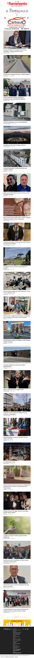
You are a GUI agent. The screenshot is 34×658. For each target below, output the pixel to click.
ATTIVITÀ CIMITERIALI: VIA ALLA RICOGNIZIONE (15, 122)
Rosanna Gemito (6, 100)
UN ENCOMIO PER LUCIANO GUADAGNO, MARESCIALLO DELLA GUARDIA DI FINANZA (14, 98)
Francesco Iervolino (6, 415)
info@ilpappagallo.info (17, 652)
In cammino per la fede (9, 462)
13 (13, 617)
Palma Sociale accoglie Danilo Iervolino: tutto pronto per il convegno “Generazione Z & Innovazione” (16, 316)
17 (22, 617)
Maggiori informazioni (9, 656)
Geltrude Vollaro (6, 269)
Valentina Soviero (6, 245)
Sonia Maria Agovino (7, 123)
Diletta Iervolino (6, 52)
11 (9, 617)
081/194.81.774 (16, 650)
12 (11, 617)
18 (24, 617)
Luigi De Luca (5, 294)
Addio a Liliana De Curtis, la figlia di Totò (13, 389)
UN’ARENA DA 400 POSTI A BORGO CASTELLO (14, 145)
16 (20, 617)
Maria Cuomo (5, 75)
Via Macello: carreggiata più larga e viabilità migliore (16, 74)
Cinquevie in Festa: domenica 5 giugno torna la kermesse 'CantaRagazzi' (15, 413)
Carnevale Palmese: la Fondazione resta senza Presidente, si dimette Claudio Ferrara (14, 50)
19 (26, 617)
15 (18, 617)
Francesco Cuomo (6, 146)
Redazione (5, 318)
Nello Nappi (5, 368)
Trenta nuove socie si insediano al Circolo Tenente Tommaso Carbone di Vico (15, 561)
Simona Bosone (6, 612)
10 (7, 617)
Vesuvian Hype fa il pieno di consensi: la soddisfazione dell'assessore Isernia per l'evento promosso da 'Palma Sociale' (17, 486)
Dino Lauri (5, 171)
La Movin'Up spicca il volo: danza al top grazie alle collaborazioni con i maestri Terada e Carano (15, 610)
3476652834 (18, 649)
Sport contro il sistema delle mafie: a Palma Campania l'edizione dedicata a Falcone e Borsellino (17, 218)
